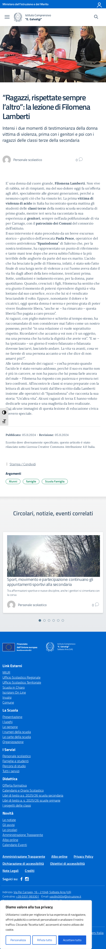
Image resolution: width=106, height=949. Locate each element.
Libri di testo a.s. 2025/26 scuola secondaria (33, 795)
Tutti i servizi (11, 770)
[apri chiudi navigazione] (7, 17)
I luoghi (8, 721)
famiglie (31, 481)
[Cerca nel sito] (96, 17)
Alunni (13, 481)
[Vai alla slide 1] (40, 620)
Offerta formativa (15, 785)
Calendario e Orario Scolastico (23, 790)
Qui (8, 408)
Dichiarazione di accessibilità (23, 863)
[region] (46, 924)
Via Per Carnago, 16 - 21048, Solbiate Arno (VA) (42, 892)
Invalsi (7, 697)
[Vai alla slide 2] (44, 620)
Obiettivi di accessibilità (67, 863)
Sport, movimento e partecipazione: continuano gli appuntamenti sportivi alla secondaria (50, 581)
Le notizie (9, 819)
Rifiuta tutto (44, 940)
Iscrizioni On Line (14, 692)
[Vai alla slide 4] (53, 620)
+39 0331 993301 (27, 896)
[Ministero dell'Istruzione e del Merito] (25, 4)
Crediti (29, 870)
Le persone (10, 726)
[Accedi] (99, 4)
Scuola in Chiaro (14, 687)
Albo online (10, 839)
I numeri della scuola (17, 731)
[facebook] (21, 879)
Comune (8, 702)
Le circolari (10, 829)
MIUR (6, 672)
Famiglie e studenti (16, 760)
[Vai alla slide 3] (49, 620)
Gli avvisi (9, 824)
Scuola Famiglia (54, 481)
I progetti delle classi (17, 805)
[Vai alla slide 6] (63, 620)
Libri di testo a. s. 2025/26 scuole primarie (31, 800)
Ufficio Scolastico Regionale (21, 677)
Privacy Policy (83, 856)
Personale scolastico (17, 755)
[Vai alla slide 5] (58, 620)
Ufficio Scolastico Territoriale (22, 682)
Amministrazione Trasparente (23, 834)
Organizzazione (13, 741)
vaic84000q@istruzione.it (65, 896)
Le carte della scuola (17, 736)
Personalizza (18, 940)
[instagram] (27, 879)
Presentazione (12, 716)
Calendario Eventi (15, 844)
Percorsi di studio (14, 765)
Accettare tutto (72, 940)
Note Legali (11, 870)
